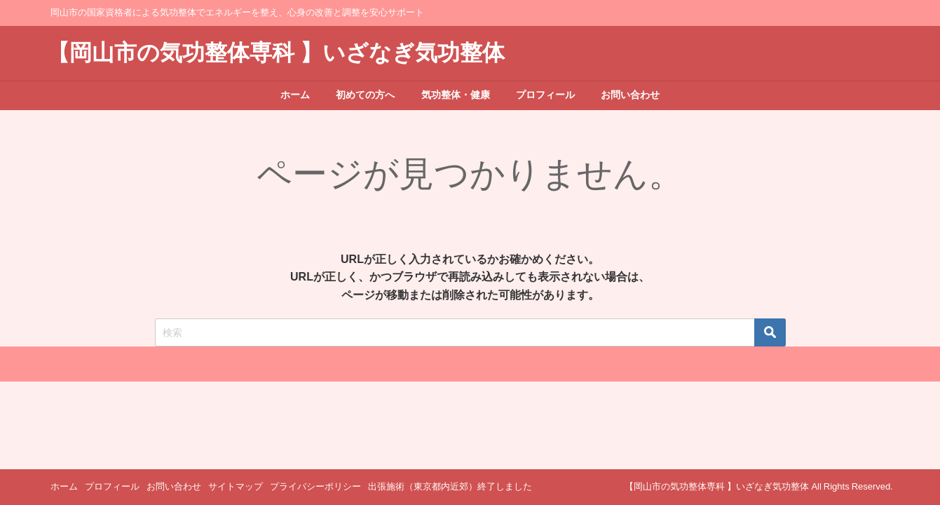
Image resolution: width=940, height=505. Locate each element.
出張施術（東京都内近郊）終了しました (450, 486)
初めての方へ (365, 95)
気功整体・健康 (455, 95)
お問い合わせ (630, 95)
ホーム (295, 95)
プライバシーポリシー (315, 486)
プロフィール (545, 95)
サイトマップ (235, 486)
